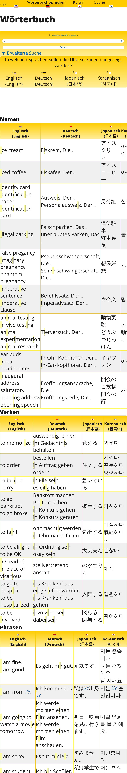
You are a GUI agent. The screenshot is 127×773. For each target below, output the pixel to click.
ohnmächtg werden (57, 528)
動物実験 (108, 321)
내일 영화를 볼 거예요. (111, 724)
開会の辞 (108, 398)
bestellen (44, 457)
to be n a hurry (11, 484)
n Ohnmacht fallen (56, 535)
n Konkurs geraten (56, 517)
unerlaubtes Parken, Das (70, 237)
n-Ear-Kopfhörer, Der (68, 365)
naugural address (11, 379)
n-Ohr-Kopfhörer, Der (69, 357)
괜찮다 (111, 550)
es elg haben (49, 487)
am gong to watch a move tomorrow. (17, 724)
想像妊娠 (108, 267)
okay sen (44, 554)
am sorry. (13, 756)
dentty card (15, 187)
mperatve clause (13, 306)
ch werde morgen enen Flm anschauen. (52, 735)
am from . (15, 691)
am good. (12, 669)
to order (10, 465)
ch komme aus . (54, 692)
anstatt (41, 572)
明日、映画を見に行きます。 (86, 724)
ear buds (10, 354)
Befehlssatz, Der (62, 295)
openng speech (19, 404)
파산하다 (114, 505)
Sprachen (57, 2)
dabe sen (45, 619)
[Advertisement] (63, 102)
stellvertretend (50, 565)
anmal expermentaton (20, 336)
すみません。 (84, 756)
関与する (92, 619)
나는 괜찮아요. (111, 669)
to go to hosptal (9, 587)
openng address (20, 397)
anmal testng (17, 317)
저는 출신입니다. (111, 692)
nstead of (12, 561)
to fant (9, 531)
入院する (92, 594)
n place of (12, 568)
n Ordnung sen (52, 546)
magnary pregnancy (12, 263)
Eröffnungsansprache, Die (67, 387)
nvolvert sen (49, 612)
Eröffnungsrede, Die (66, 397)
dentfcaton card (16, 212)
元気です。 (86, 665)
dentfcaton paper (16, 198)
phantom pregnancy (12, 278)
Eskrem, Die (57, 150)
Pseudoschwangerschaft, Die (70, 260)
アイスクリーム (109, 150)
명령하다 (114, 472)
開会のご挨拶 (108, 383)
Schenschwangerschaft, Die (70, 274)
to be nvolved (10, 616)
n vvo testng (16, 324)
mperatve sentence (13, 292)
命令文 (108, 299)
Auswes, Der (58, 197)
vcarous (11, 576)
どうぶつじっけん (109, 339)
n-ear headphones (15, 365)
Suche (99, 2)
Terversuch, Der (62, 332)
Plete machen (50, 502)
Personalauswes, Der (68, 205)
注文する (92, 464)
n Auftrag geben (53, 465)
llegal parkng (17, 234)
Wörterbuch (36, 2)
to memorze (15, 442)
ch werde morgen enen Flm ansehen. (52, 710)
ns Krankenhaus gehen (53, 601)
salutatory (12, 390)
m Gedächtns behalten (50, 446)
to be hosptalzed (14, 601)
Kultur (78, 2)
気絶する (92, 531)
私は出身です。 (86, 692)
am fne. (11, 662)
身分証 (108, 201)
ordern (41, 472)
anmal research (19, 346)
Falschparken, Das (64, 227)
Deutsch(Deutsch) (43, 79)
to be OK (10, 554)
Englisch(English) (14, 79)
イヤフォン (109, 361)
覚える (90, 442)
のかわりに (92, 569)
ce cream (11, 150)
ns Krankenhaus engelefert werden (56, 587)
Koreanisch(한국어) (108, 79)
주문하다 (114, 464)
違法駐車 (108, 227)
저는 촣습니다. (111, 654)
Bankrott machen (54, 495)
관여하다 (114, 615)
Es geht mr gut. (54, 665)
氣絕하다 (114, 535)
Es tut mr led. (53, 756)
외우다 (111, 442)
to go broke (14, 513)
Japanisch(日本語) (75, 79)
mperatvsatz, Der (64, 302)
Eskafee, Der (58, 172)
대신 (109, 568)
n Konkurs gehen (54, 509)
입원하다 (114, 594)
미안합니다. (110, 756)
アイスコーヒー (109, 172)
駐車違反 (108, 241)
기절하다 (114, 524)
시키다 (111, 457)
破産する (92, 505)
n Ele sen (45, 480)
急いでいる (92, 484)
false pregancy (17, 252)
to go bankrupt (11, 502)
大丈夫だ (92, 550)
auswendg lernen (54, 435)
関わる (90, 612)
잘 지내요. (111, 680)
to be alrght (14, 546)
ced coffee (13, 172)
